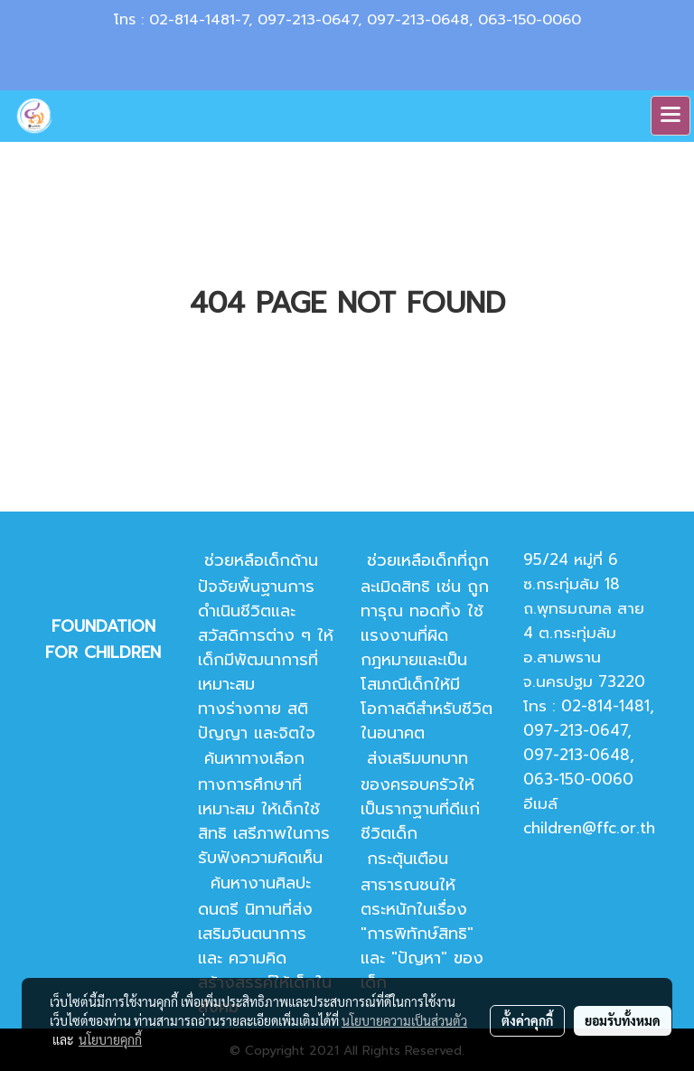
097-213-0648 (418, 20)
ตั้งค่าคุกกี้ (527, 1020)
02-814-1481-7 (199, 20)
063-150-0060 (529, 20)
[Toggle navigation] (670, 116)
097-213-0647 (308, 20)
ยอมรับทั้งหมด (623, 1020)
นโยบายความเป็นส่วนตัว (404, 1020)
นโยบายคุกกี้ (110, 1039)
